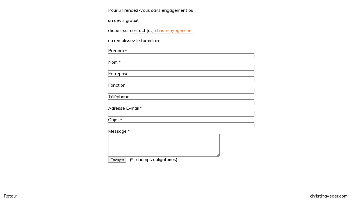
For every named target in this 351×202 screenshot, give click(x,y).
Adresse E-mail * (125, 108)
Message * (119, 131)
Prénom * (117, 50)
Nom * (114, 62)
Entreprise (118, 73)
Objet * (115, 119)
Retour (10, 196)
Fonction (117, 85)
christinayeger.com (329, 196)
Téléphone (118, 96)
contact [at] (161, 30)
